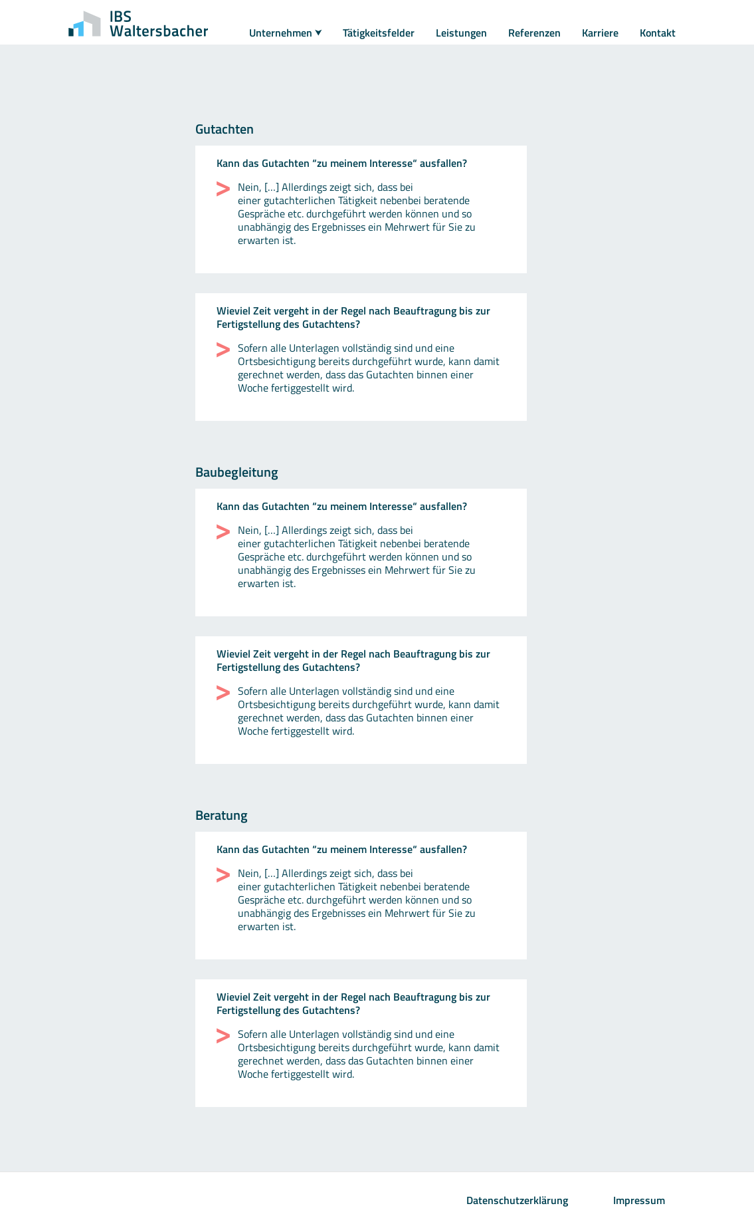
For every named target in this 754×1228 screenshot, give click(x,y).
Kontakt (658, 32)
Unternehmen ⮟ (285, 32)
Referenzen (534, 32)
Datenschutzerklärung (517, 1200)
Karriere (600, 32)
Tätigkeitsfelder (379, 32)
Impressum (639, 1200)
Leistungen (461, 32)
